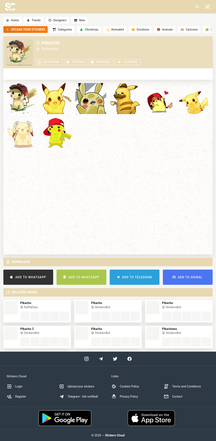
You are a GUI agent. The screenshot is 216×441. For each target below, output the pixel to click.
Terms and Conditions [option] (182, 386)
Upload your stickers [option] (76, 386)
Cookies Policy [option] (125, 386)
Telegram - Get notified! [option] (78, 396)
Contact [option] (173, 396)
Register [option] (16, 396)
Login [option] (15, 386)
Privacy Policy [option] (124, 396)
